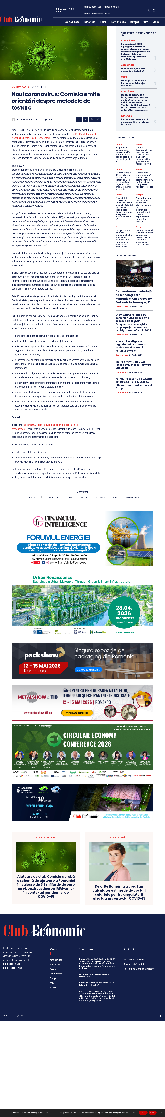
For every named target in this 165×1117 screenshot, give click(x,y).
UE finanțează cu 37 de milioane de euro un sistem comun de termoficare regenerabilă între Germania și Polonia (124, 181)
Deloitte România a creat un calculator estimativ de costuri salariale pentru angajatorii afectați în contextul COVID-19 (119, 892)
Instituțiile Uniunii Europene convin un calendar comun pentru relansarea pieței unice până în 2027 (144, 237)
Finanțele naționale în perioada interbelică (133, 70)
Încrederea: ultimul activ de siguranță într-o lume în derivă (135, 122)
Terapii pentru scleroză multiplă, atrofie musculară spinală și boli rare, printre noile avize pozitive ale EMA (124, 238)
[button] (154, 10)
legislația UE (29, 424)
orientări (74, 134)
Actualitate (127, 65)
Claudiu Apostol (28, 119)
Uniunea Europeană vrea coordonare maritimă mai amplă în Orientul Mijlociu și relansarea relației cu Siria (144, 155)
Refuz (152, 1113)
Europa (119, 144)
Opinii (124, 77)
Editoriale (126, 116)
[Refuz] (161, 1112)
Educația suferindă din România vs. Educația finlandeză (133, 83)
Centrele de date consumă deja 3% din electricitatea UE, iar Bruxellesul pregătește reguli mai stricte (144, 179)
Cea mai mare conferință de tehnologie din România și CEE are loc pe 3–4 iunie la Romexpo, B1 (134, 296)
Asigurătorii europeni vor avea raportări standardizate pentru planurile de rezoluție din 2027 (124, 154)
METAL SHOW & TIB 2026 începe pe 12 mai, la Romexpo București (133, 365)
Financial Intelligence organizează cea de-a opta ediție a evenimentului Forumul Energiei (132, 346)
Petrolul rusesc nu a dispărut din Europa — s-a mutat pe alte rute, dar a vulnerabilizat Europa (134, 383)
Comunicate (20, 87)
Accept (143, 1113)
